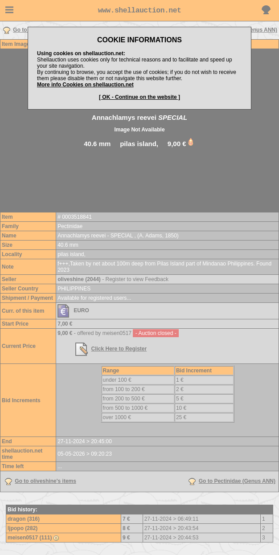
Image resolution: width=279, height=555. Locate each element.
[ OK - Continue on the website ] (139, 97)
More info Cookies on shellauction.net (85, 85)
